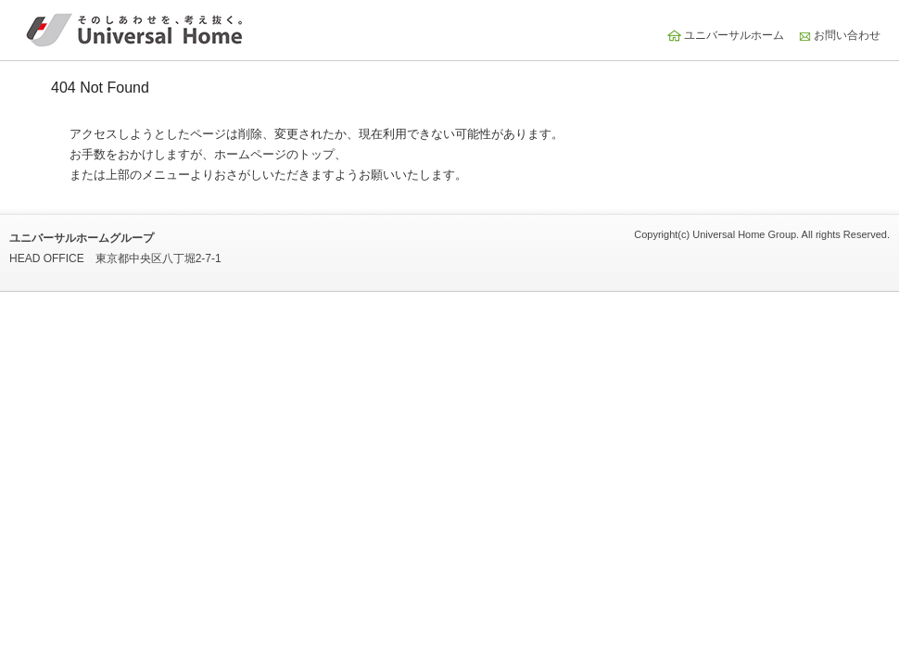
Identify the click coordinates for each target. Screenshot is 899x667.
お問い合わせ (847, 35)
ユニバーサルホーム (734, 35)
